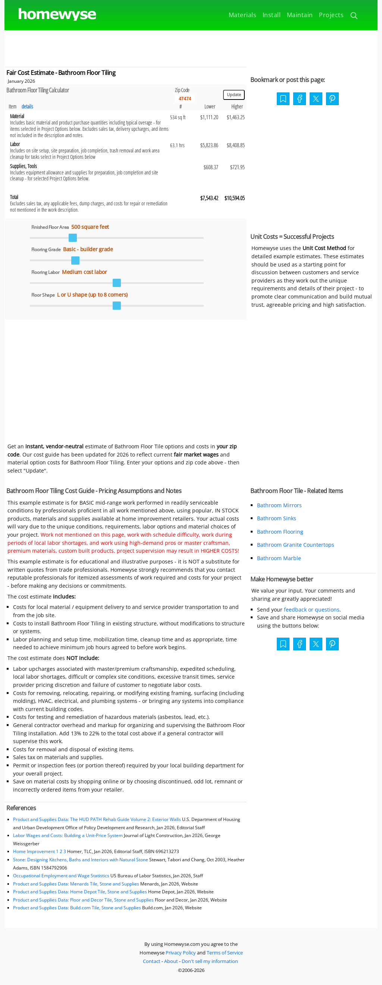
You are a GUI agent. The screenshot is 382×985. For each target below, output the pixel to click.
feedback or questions (311, 609)
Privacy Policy (181, 952)
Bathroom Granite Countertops (295, 544)
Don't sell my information (210, 961)
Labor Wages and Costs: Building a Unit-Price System (68, 835)
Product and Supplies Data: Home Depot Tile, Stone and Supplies (80, 891)
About (171, 961)
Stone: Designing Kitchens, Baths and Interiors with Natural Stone (80, 859)
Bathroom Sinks (276, 518)
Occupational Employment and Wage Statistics (61, 875)
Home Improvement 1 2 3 (39, 851)
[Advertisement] (191, 47)
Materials (243, 15)
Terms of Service (225, 952)
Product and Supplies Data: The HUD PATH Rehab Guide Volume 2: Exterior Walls (97, 819)
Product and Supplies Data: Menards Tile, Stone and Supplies (76, 884)
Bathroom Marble (279, 558)
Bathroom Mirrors (279, 505)
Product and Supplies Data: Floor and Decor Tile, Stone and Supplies (83, 900)
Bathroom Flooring (280, 531)
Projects (331, 15)
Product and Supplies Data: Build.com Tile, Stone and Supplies (77, 908)
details (27, 106)
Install (272, 15)
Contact (151, 961)
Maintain (300, 15)
